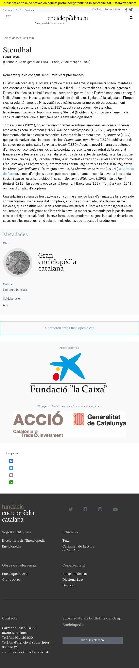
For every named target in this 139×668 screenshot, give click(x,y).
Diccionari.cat (112, 9)
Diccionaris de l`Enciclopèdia (23, 540)
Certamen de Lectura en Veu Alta (78, 548)
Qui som (7, 10)
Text (66, 540)
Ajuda (8, 15)
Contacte (29, 10)
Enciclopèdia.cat (75, 574)
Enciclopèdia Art (14, 574)
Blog (18, 10)
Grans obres (11, 579)
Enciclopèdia (11, 546)
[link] (69, 327)
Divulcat (96, 9)
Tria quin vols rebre (93, 640)
